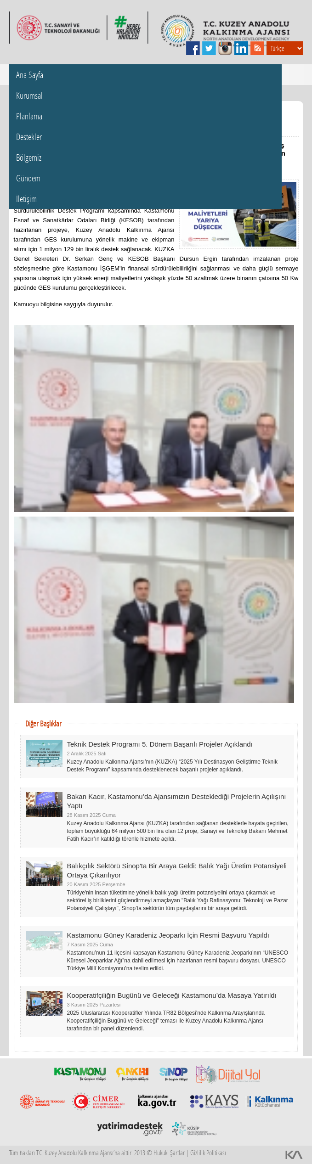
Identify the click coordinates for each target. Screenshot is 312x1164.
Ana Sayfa (29, 74)
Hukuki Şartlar (169, 1152)
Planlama (29, 116)
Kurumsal (29, 95)
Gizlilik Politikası (208, 1152)
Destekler (29, 136)
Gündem (28, 178)
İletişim (26, 198)
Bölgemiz (28, 157)
